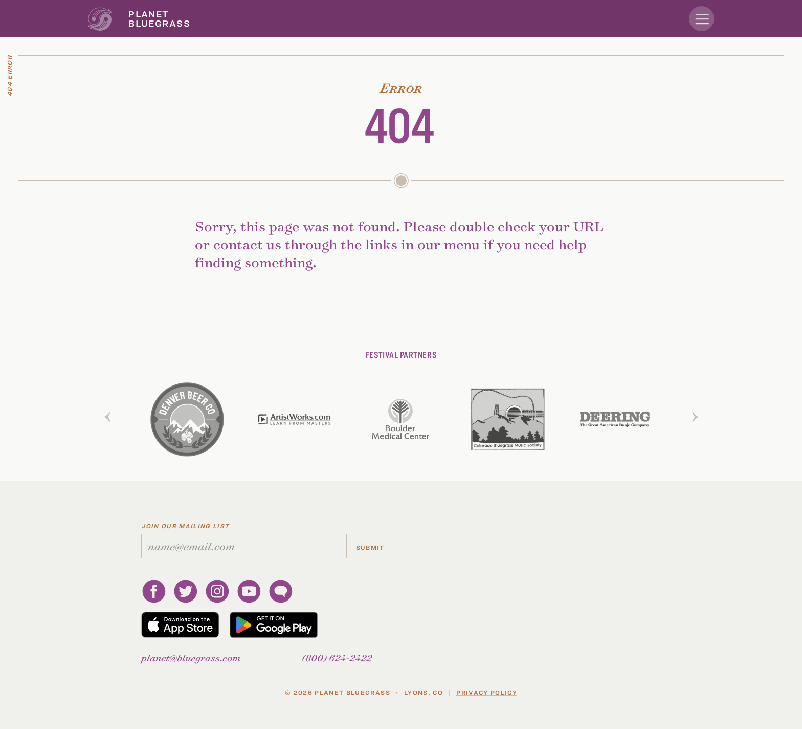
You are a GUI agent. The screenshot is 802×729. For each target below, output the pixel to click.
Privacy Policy (486, 692)
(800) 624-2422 (337, 657)
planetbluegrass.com (190, 657)
